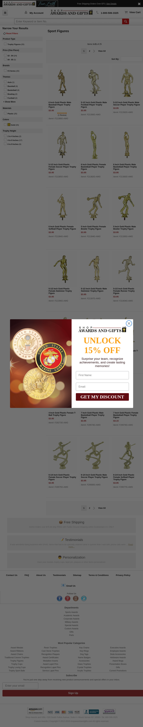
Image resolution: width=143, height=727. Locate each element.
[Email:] (102, 387)
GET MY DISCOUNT (102, 396)
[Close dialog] (129, 323)
